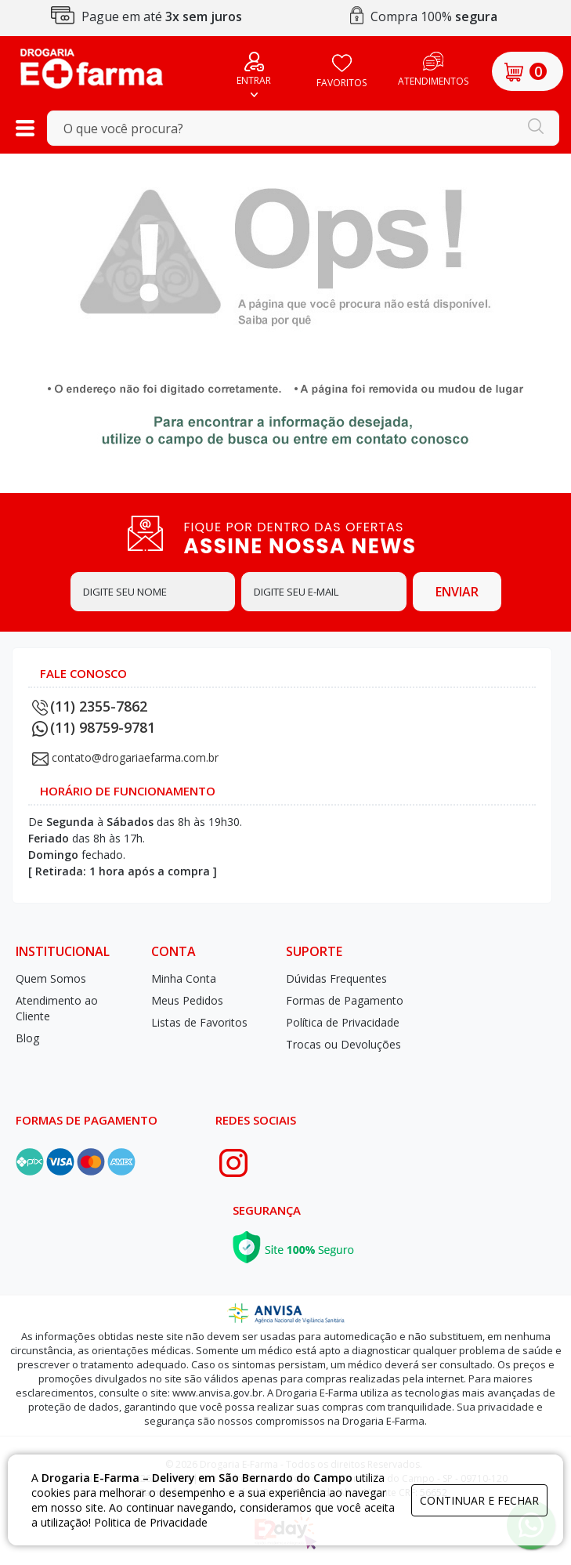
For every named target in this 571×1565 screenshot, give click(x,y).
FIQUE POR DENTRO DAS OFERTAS (317, 537)
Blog (27, 1038)
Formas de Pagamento (344, 1000)
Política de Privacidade (342, 1022)
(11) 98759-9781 (93, 727)
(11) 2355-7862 (89, 706)
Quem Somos (51, 978)
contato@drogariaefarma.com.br (135, 757)
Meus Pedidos (187, 1000)
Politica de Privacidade (151, 1522)
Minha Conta (183, 978)
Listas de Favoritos (199, 1022)
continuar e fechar (479, 1500)
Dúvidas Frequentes (336, 978)
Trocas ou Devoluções (343, 1044)
